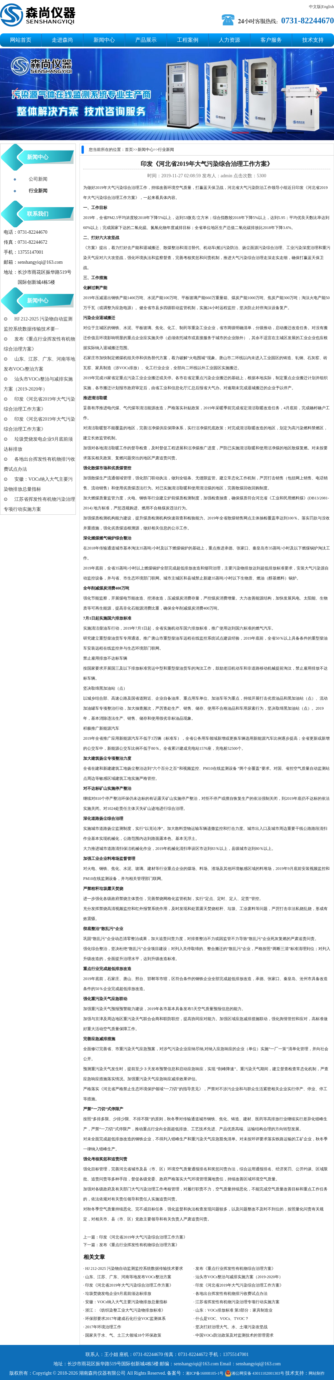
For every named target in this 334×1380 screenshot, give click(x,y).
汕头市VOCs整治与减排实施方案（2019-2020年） (239, 1277)
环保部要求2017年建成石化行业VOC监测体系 (125, 1318)
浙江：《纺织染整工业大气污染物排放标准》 (125, 1310)
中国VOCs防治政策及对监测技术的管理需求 (234, 1335)
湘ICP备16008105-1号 (204, 1373)
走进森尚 (62, 40)
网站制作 (317, 1373)
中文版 (315, 6)
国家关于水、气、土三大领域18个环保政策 (123, 1335)
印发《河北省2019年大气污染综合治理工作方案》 (143, 1237)
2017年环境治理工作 (103, 1327)
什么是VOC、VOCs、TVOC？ (222, 1318)
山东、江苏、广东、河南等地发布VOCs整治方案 (128, 1277)
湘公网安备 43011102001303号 (254, 1373)
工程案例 (187, 40)
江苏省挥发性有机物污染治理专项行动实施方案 (237, 1302)
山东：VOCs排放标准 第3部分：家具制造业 (234, 1310)
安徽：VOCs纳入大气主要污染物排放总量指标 (126, 1302)
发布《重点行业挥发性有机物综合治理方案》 (139, 1244)
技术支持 (313, 40)
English (328, 6)
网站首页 (20, 40)
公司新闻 (38, 179)
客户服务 (271, 40)
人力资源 (229, 40)
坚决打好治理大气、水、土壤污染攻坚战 (231, 1327)
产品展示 (146, 40)
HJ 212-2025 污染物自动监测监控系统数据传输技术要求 (134, 1268)
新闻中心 (104, 40)
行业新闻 (166, 149)
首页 (129, 149)
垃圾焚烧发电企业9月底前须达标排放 (118, 1293)
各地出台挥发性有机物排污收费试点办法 (231, 1293)
